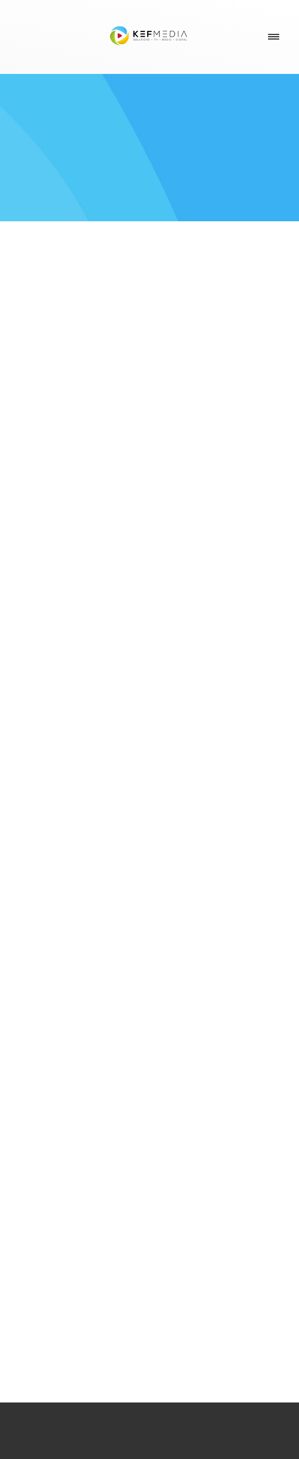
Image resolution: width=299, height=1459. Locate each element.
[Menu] (273, 37)
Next (273, 933)
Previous (25, 933)
